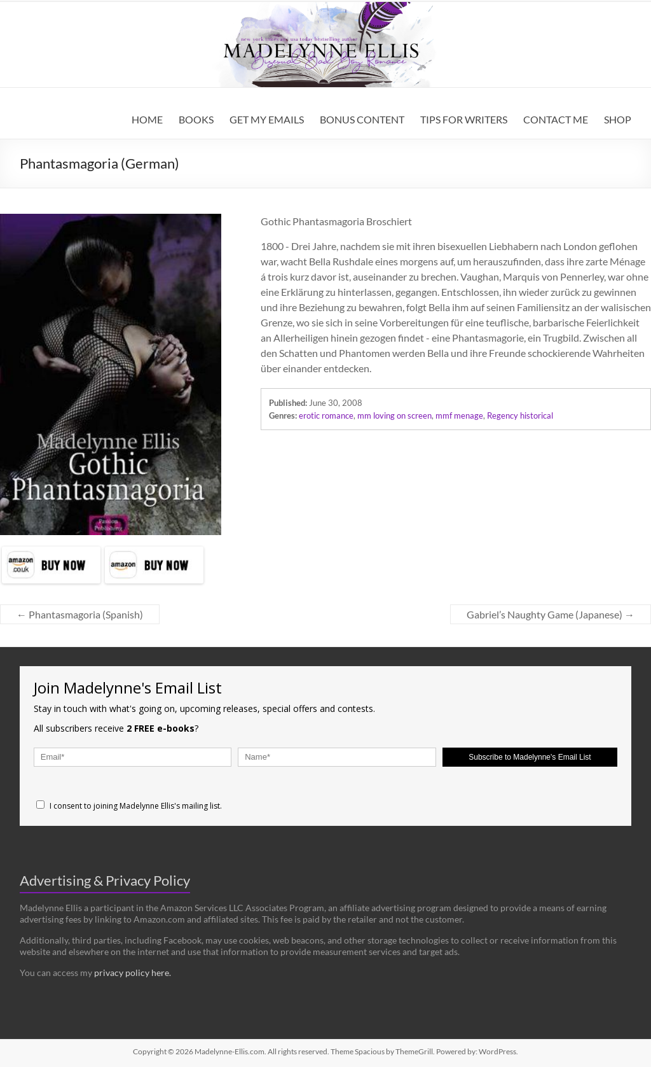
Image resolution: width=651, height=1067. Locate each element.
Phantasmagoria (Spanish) (80, 614)
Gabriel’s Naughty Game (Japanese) (550, 614)
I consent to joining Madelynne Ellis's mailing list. (129, 805)
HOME (147, 119)
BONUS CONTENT (362, 119)
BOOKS (196, 119)
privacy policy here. (132, 972)
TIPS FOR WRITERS (463, 119)
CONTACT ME (555, 119)
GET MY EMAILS (267, 119)
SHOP (617, 119)
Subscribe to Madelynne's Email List (530, 757)
